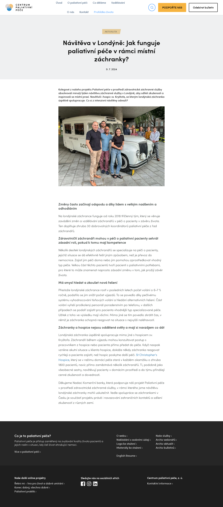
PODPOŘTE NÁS (172, 7)
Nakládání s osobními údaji (132, 440)
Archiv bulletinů (165, 447)
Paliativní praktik (24, 491)
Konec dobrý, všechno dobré (31, 487)
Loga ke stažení (125, 443)
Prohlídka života (103, 12)
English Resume (125, 455)
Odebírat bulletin (203, 7)
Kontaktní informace (159, 483)
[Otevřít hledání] (151, 7)
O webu (121, 436)
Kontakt (84, 12)
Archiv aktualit (164, 443)
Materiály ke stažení (128, 447)
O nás (70, 12)
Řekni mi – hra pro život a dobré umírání (38, 483)
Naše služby (163, 436)
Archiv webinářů (165, 440)
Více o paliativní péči (26, 451)
